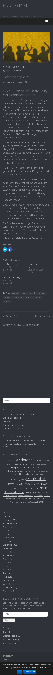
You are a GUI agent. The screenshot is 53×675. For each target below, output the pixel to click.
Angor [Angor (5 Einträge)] (46, 460)
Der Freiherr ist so (12, 418)
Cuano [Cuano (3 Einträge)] (22, 471)
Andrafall (16, 293)
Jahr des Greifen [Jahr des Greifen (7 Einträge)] (30, 483)
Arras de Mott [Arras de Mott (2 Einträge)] (41, 464)
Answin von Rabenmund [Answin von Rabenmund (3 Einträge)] (17, 464)
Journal (23, 67)
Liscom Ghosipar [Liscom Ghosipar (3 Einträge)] (23, 488)
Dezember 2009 (10, 587)
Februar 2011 (8, 538)
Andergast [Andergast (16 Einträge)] (25, 460)
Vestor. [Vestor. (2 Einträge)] (32, 502)
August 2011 (8, 527)
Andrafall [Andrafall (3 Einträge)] (38, 461)
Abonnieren (9, 620)
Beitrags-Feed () (11, 636)
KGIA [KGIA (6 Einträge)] (44, 483)
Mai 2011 (6, 534)
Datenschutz (8, 659)
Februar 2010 (9, 580)
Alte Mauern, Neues (13, 425)
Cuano (6, 297)
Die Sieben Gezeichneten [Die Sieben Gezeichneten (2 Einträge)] (37, 474)
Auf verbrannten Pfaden (13, 428)
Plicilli (28, 297)
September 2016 (10, 520)
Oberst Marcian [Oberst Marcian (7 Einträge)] (14, 492)
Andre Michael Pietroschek (14, 440)
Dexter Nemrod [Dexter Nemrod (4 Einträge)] (20, 474)
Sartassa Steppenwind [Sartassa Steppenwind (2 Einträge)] (25, 496)
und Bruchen (12, 316)
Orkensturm (18, 297)
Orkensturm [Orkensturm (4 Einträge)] (30, 492)
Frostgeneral (8, 444)
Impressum (8, 656)
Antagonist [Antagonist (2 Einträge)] (32, 464)
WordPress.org (9, 643)
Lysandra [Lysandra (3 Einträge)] (35, 488)
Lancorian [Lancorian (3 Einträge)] (8, 488)
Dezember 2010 (10, 545)
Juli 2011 (6, 531)
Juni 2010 (7, 566)
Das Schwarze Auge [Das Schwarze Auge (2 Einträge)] (38, 471)
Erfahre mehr (30, 672)
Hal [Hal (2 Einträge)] (17, 484)
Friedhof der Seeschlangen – (20, 414)
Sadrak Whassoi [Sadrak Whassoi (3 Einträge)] (10, 495)
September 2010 (10, 555)
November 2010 (10, 548)
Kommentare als (12, 639)
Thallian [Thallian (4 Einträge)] (43, 498)
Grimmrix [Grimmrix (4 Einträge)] (10, 483)
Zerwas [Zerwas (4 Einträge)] (39, 501)
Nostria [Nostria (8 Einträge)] (44, 488)
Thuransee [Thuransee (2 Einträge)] (14, 502)
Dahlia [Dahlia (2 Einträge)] (28, 471)
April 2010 (7, 573)
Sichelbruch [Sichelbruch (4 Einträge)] (22, 498)
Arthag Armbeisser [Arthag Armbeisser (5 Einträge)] (18, 467)
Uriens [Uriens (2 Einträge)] (27, 502)
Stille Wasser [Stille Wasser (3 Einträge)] (33, 499)
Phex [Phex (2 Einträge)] (42, 492)
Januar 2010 (8, 584)
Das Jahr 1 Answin (11, 264)
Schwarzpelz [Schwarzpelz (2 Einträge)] (38, 496)
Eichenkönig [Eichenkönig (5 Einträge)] (13, 479)
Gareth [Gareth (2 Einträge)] (23, 479)
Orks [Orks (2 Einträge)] (38, 492)
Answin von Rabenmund (34, 293)
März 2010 (7, 577)
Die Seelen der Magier (12, 277)
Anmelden (7, 632)
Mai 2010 (7, 570)
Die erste (42, 316)
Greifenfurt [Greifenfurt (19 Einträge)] (36, 478)
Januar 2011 (8, 541)
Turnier (37, 297)
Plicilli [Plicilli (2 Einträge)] (47, 492)
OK (19, 672)
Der (7, 421)
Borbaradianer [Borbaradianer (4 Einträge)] (12, 471)
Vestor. (7, 301)
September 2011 (10, 523)
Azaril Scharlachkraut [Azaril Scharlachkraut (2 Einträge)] (37, 468)
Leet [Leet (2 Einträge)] (14, 488)
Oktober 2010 (9, 552)
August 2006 (8, 591)
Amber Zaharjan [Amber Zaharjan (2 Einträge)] (9, 461)
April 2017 (7, 516)
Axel (8, 82)
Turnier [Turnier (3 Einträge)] (21, 502)
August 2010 (8, 559)
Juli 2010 (7, 563)
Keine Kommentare (13, 71)
